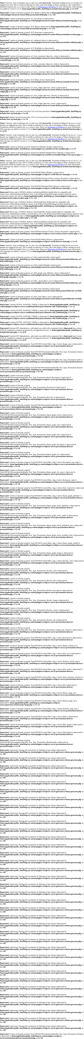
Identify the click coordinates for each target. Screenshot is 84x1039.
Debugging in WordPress (47, 7)
